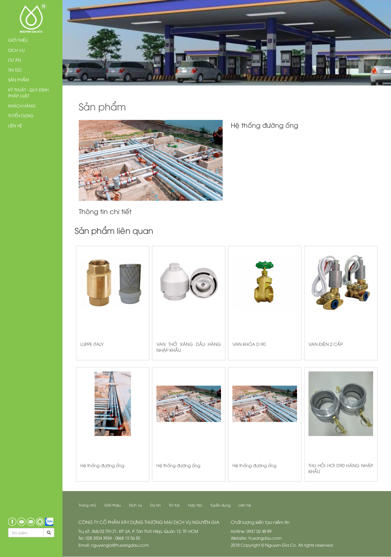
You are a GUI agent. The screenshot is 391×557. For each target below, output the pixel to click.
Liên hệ (15, 125)
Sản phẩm (18, 79)
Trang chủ (87, 504)
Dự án (14, 59)
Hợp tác (195, 504)
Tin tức (15, 69)
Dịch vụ (16, 50)
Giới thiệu (18, 40)
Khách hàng (22, 105)
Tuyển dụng (20, 115)
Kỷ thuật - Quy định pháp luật (28, 92)
